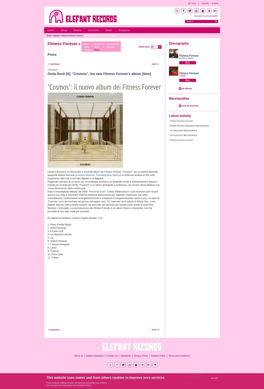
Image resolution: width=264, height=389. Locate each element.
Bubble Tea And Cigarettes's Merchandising (189, 126)
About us (78, 356)
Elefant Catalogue (95, 356)
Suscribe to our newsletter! (206, 16)
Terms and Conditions (179, 356)
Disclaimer (126, 356)
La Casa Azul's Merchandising (183, 130)
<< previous (54, 64)
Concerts (93, 30)
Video (86, 47)
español (205, 3)
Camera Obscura (85, 175)
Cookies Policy (158, 356)
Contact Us (112, 356)
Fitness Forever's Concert (181, 121)
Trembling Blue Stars (107, 175)
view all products (190, 106)
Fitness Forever (68, 36)
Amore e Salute (186, 58)
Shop (64, 30)
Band (86, 44)
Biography (99, 44)
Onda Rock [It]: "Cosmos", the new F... (101, 36)
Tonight (182, 76)
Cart (193, 3)
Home (50, 30)
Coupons (124, 30)
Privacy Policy (141, 356)
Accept (214, 378)
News (108, 30)
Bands (77, 30)
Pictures (87, 50)
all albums (187, 88)
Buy (188, 62)
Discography (113, 44)
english (215, 3)
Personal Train (97, 191)
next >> (155, 64)
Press (79, 36)
